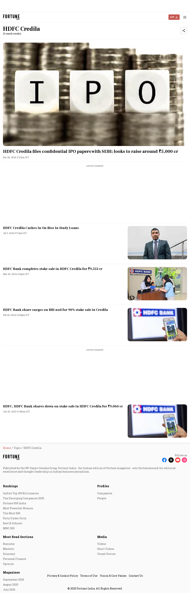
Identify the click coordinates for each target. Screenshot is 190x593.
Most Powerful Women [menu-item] (18, 508)
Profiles (103, 486)
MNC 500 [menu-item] (8, 528)
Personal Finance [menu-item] (14, 559)
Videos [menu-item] (101, 544)
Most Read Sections (18, 537)
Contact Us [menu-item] (136, 575)
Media (102, 537)
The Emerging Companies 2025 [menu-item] (23, 498)
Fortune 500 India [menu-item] (14, 503)
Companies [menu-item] (104, 493)
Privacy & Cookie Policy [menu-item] (62, 575)
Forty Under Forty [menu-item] (14, 518)
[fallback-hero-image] (95, 94)
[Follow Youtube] (177, 460)
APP (172, 17)
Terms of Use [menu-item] (89, 575)
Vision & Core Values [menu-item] (113, 575)
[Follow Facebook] (164, 460)
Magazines (11, 572)
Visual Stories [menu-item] (106, 554)
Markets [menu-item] (8, 549)
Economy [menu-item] (9, 554)
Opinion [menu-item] (8, 564)
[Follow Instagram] (184, 460)
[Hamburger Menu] (185, 17)
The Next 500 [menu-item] (11, 513)
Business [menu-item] (9, 544)
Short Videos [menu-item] (105, 549)
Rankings (10, 486)
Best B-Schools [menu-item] (12, 523)
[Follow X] (171, 460)
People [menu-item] (101, 498)
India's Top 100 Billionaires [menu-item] (21, 493)
